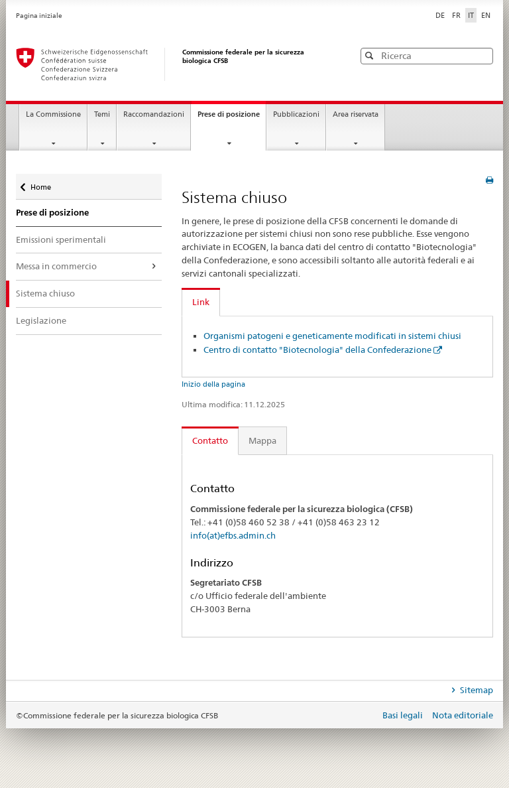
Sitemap (475, 690)
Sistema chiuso (45, 293)
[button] (482, 55)
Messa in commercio (56, 266)
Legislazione (41, 320)
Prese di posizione (232, 118)
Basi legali (403, 715)
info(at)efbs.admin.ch (233, 535)
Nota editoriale (462, 715)
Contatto (210, 440)
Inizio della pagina (213, 384)
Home (42, 183)
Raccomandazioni (153, 114)
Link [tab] (200, 301)
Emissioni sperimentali (61, 239)
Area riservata (355, 114)
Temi (102, 114)
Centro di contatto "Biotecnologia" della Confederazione (317, 349)
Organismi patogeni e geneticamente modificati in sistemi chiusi (332, 335)
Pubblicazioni (296, 114)
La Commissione (53, 114)
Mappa (262, 440)
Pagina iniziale (39, 15)
